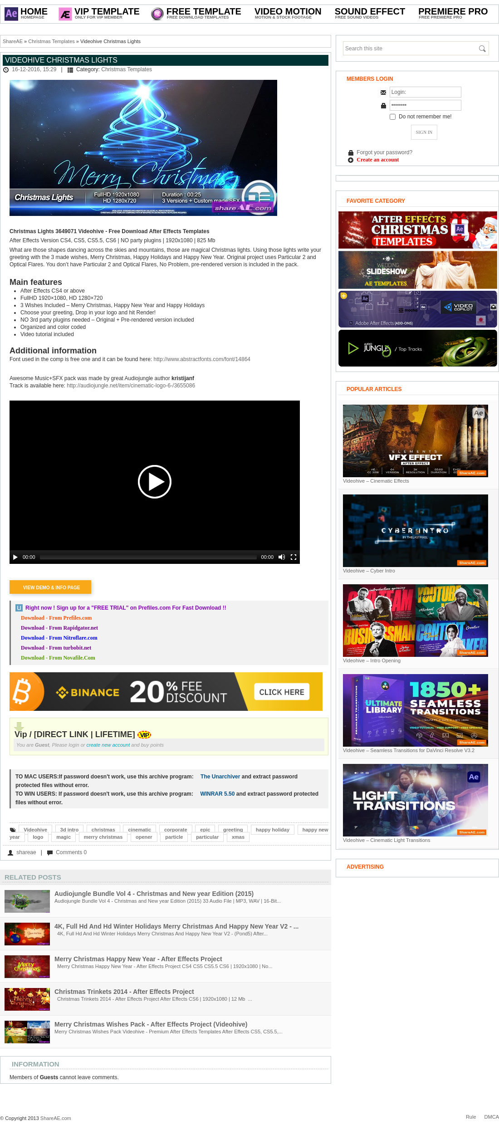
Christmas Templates (51, 41)
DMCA (491, 1117)
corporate (175, 829)
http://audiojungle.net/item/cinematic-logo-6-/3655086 (131, 385)
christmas (103, 829)
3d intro (69, 829)
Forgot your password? (384, 152)
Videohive (35, 829)
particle (174, 837)
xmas (238, 837)
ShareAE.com (55, 1118)
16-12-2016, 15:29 (34, 69)
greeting (233, 829)
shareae (26, 852)
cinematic (139, 829)
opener (144, 837)
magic (63, 837)
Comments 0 (71, 852)
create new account (108, 745)
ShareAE (13, 41)
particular (207, 837)
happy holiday (272, 829)
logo (38, 837)
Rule (471, 1117)
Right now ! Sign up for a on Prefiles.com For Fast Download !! (125, 608)
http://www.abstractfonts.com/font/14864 (202, 359)
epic (205, 829)
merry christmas (103, 837)
